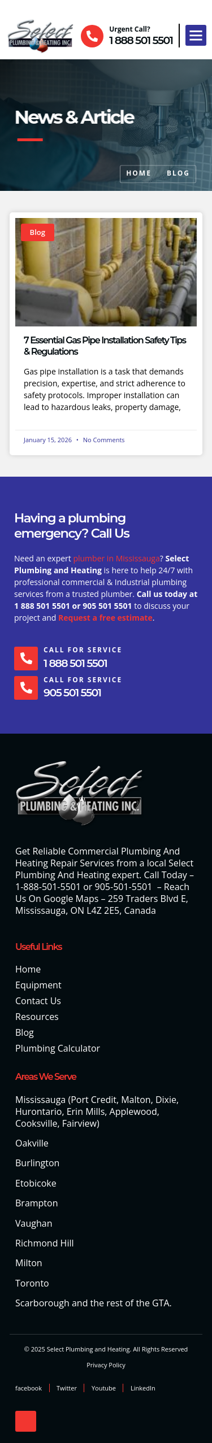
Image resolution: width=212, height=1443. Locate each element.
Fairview (79, 1123)
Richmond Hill (44, 1243)
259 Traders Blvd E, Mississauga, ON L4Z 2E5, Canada (101, 904)
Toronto (32, 1283)
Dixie (165, 1099)
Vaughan (33, 1223)
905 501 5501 (72, 692)
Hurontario (38, 1111)
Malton (135, 1099)
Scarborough (42, 1303)
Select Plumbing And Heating (104, 869)
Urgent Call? (129, 29)
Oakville (32, 1143)
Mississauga (40, 1099)
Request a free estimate (105, 617)
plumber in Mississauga (116, 558)
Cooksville (36, 1123)
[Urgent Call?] (92, 36)
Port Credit (93, 1099)
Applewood (133, 1111)
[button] (196, 35)
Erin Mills (86, 1111)
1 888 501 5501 (140, 40)
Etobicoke (36, 1183)
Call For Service (83, 650)
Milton (28, 1263)
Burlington (37, 1163)
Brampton (36, 1203)
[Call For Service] (26, 658)
